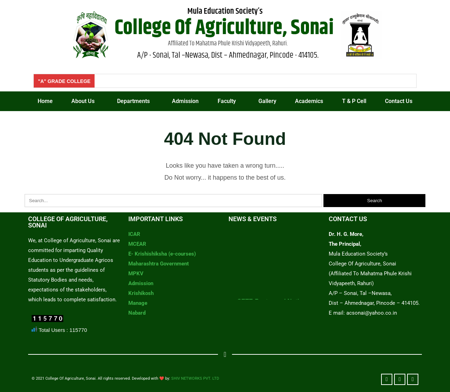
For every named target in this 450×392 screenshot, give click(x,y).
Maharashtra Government (158, 264)
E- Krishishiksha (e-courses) (162, 254)
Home (45, 101)
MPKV (135, 273)
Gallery (267, 101)
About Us (83, 101)
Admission (185, 101)
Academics (309, 101)
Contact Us (398, 101)
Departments (133, 101)
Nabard (137, 313)
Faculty (227, 101)
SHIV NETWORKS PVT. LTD (195, 378)
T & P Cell (354, 101)
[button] (85, 101)
